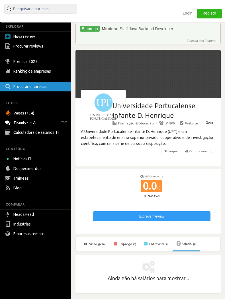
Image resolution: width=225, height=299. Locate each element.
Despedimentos (24, 168)
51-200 (167, 123)
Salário (186, 243)
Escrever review (151, 216)
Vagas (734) (20, 113)
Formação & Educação (133, 123)
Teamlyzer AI (37, 122)
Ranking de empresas (28, 71)
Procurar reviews (24, 46)
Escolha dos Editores (201, 40)
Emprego (125, 244)
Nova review (20, 36)
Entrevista (156, 244)
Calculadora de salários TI (32, 132)
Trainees (17, 178)
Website (189, 123)
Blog (14, 188)
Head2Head (20, 214)
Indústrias (18, 224)
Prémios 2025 (22, 61)
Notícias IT (19, 159)
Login (188, 13)
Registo (209, 13)
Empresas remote (25, 234)
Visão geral (95, 244)
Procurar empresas (26, 86)
